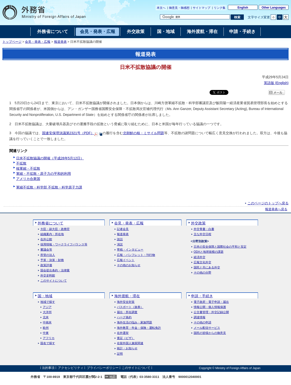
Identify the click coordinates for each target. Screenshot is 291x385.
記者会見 (123, 229)
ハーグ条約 (124, 317)
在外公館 (46, 239)
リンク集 (219, 8)
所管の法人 (47, 255)
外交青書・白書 (204, 229)
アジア (47, 307)
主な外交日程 (202, 234)
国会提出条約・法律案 (55, 270)
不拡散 (21, 163)
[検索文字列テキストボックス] (195, 16)
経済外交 (199, 257)
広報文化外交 (202, 262)
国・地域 (45, 296)
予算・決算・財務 (52, 260)
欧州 (46, 328)
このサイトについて (53, 280)
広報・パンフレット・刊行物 (136, 255)
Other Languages (274, 7)
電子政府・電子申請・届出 (211, 302)
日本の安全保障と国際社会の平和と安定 (220, 246)
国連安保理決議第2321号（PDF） (68, 133)
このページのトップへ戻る (268, 203)
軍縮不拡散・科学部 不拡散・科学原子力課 (49, 187)
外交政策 (198, 223)
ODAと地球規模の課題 (209, 251)
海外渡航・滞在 (127, 296)
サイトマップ (201, 8)
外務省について (50, 223)
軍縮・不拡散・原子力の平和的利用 (43, 174)
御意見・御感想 (179, 8)
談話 (120, 239)
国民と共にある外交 (207, 267)
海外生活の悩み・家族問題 (134, 322)
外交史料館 (47, 275)
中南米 (47, 322)
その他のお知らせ (128, 265)
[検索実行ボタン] (237, 17)
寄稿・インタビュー (130, 249)
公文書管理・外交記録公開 (211, 312)
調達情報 (199, 317)
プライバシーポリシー (103, 368)
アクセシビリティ (70, 368)
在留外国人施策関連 (130, 343)
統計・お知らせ (127, 348)
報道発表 (60, 42)
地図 (112, 377)
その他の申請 (202, 322)
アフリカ (49, 338)
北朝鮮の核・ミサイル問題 (143, 133)
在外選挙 (123, 333)
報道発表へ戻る (276, 209)
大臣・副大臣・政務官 (55, 229)
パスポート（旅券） (130, 307)
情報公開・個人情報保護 (210, 307)
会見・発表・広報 (37, 42)
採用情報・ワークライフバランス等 (63, 244)
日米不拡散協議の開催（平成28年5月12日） (50, 158)
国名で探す (47, 343)
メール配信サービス (207, 328)
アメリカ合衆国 (28, 179)
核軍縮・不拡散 (28, 168)
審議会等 (46, 249)
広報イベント (125, 260)
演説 (120, 244)
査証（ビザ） (125, 338)
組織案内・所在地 (52, 234)
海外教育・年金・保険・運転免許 (139, 328)
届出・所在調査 (127, 312)
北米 (46, 317)
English (242, 7)
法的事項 (48, 368)
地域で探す (47, 302)
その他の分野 (202, 272)
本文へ (161, 8)
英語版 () (276, 83)
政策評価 (46, 265)
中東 (46, 333)
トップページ (12, 42)
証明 (120, 353)
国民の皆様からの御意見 (210, 333)
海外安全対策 (125, 302)
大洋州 (47, 312)
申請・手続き (202, 296)
